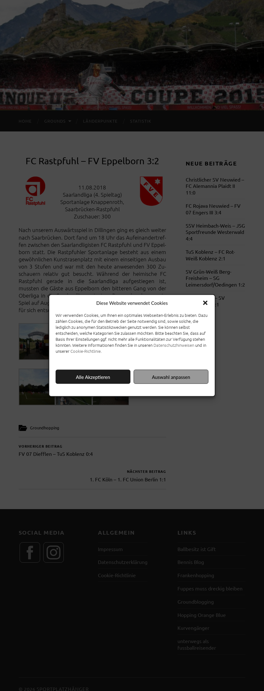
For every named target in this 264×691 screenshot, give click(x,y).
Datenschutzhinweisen (173, 345)
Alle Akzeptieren (93, 377)
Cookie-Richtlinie (85, 351)
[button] (205, 303)
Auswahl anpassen (171, 377)
